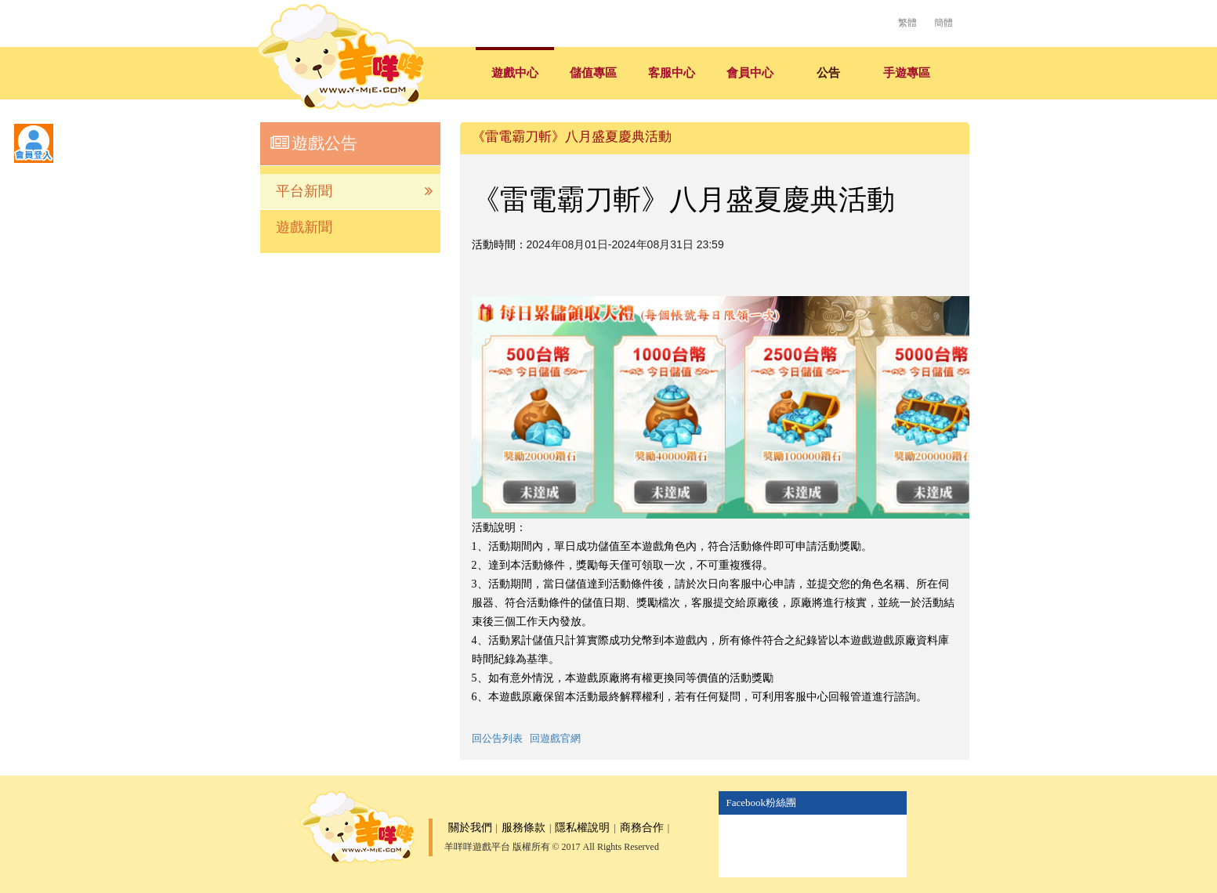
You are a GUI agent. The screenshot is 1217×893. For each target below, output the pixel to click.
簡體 (943, 22)
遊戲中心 (514, 73)
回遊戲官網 (555, 738)
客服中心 (671, 73)
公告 (828, 73)
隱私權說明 (582, 827)
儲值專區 (593, 73)
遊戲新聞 (304, 227)
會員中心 (749, 73)
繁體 (907, 22)
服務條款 (523, 827)
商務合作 (642, 827)
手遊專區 (906, 73)
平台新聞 (354, 191)
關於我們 (470, 827)
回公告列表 (497, 738)
